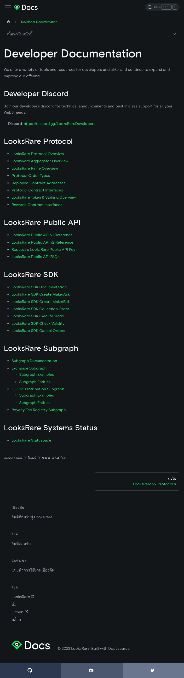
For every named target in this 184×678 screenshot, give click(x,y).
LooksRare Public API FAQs (35, 256)
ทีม (14, 604)
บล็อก (16, 619)
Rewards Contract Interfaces (37, 204)
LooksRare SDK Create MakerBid (40, 301)
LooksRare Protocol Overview (38, 153)
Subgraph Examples (36, 374)
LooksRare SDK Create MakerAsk (41, 294)
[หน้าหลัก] (8, 22)
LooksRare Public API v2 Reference (42, 242)
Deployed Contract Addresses (38, 183)
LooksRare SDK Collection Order (40, 309)
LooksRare (23, 596)
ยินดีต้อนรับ (21, 543)
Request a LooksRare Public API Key (43, 249)
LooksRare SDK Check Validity (38, 323)
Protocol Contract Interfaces (37, 190)
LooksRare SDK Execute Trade (38, 316)
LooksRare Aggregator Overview (40, 161)
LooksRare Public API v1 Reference (42, 235)
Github (20, 612)
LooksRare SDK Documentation (39, 287)
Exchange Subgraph (29, 368)
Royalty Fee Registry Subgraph (39, 410)
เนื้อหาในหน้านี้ (20, 34)
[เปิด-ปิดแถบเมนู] (8, 7)
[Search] (162, 7)
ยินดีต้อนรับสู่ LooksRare (32, 517)
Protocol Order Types (31, 175)
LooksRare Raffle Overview (35, 168)
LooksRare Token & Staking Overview (44, 197)
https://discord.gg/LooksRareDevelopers (59, 123)
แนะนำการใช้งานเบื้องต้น (33, 570)
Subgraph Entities (35, 382)
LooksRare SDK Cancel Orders (38, 330)
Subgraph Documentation (34, 361)
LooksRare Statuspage (31, 440)
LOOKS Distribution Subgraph (38, 389)
